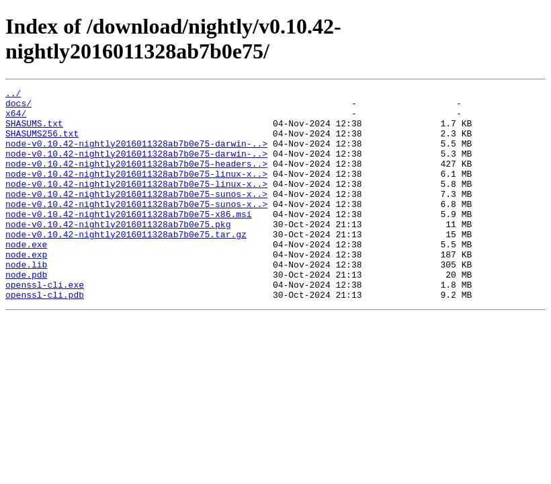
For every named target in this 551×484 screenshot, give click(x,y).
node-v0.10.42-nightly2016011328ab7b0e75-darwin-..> (136, 155)
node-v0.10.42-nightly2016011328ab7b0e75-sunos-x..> (136, 216)
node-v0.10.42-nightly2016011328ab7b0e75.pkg (117, 252)
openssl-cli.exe (44, 325)
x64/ (15, 119)
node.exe (26, 276)
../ (13, 95)
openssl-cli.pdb (44, 337)
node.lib (26, 300)
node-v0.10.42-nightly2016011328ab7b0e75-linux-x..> (136, 192)
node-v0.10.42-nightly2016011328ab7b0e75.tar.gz (126, 264)
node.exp (26, 288)
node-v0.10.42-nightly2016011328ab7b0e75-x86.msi (128, 240)
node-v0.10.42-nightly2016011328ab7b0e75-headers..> (136, 179)
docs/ (18, 107)
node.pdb (26, 313)
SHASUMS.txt (34, 131)
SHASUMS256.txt (42, 143)
